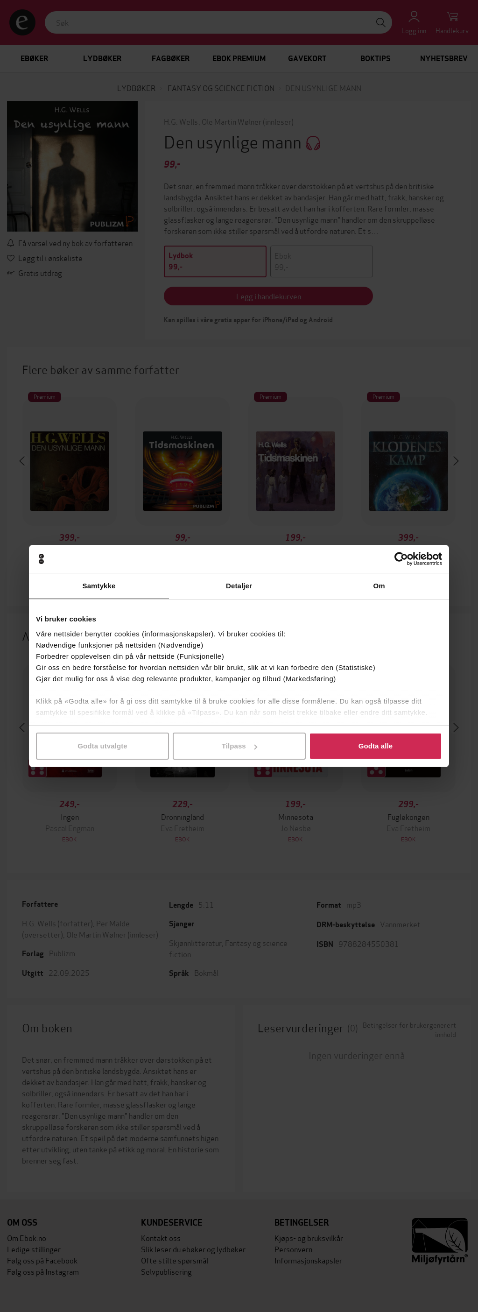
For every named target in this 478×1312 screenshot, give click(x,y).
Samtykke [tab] (99, 586)
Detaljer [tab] (239, 586)
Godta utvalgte (102, 746)
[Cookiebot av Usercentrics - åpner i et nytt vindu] (401, 559)
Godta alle (375, 746)
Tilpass (239, 746)
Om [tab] (379, 586)
